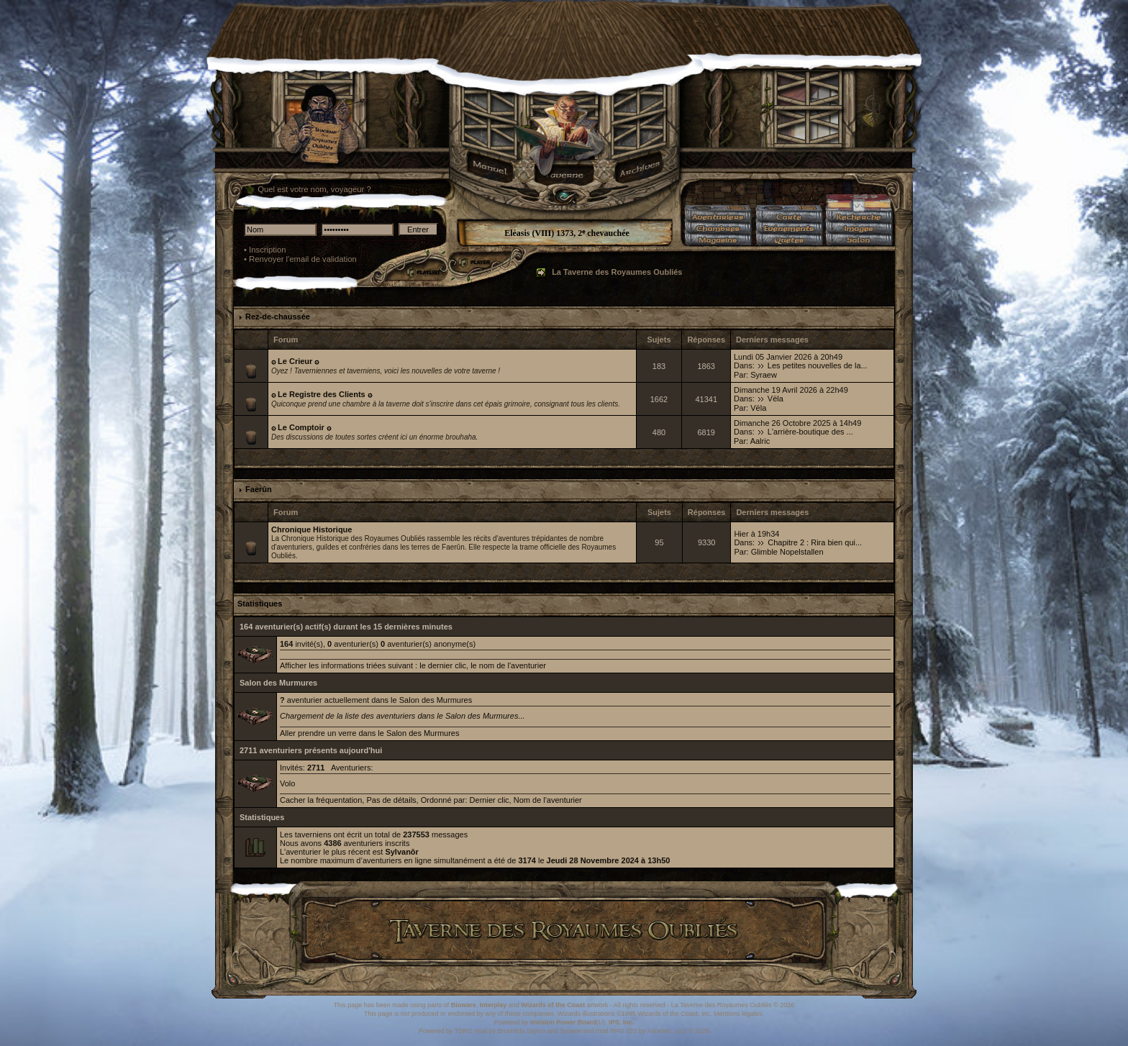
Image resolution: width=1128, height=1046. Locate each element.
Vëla (775, 398)
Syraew (763, 374)
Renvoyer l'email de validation (303, 259)
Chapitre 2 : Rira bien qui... (815, 542)
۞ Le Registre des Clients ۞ (321, 394)
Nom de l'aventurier (548, 800)
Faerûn (258, 489)
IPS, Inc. (621, 1022)
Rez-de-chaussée (277, 316)
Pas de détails (391, 800)
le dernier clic (442, 665)
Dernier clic (489, 800)
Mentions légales (738, 1013)
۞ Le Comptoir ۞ (301, 427)
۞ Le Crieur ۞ (295, 361)
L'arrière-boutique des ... (810, 431)
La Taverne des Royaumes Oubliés (617, 272)
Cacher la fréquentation (321, 800)
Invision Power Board (563, 1022)
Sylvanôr (401, 851)
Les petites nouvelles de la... (818, 365)
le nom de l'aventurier (508, 665)
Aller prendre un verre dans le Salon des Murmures (369, 733)
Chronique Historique (311, 529)
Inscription (267, 249)
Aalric (760, 441)
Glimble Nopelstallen (787, 551)
